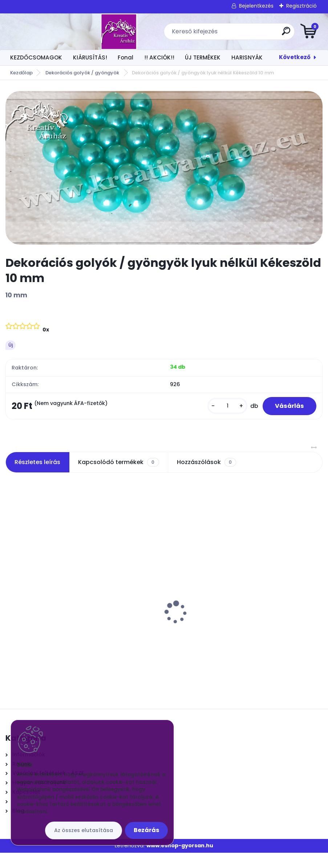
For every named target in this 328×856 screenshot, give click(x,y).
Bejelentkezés (256, 5)
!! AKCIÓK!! (159, 57)
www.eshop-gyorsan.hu (179, 848)
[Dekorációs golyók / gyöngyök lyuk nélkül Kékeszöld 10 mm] (164, 168)
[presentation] (10, 604)
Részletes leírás (37, 465)
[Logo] (49, 31)
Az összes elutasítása (83, 830)
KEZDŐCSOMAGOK (36, 57)
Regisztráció (301, 5)
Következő (295, 57)
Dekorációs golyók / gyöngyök (82, 72)
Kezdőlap (21, 72)
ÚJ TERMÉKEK (202, 57)
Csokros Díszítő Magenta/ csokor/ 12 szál (230, 615)
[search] (251, 34)
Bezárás (146, 830)
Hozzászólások (206, 465)
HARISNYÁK (247, 57)
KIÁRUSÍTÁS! (90, 57)
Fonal (125, 57)
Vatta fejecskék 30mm (42, 615)
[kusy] (222, 408)
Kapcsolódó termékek (118, 465)
